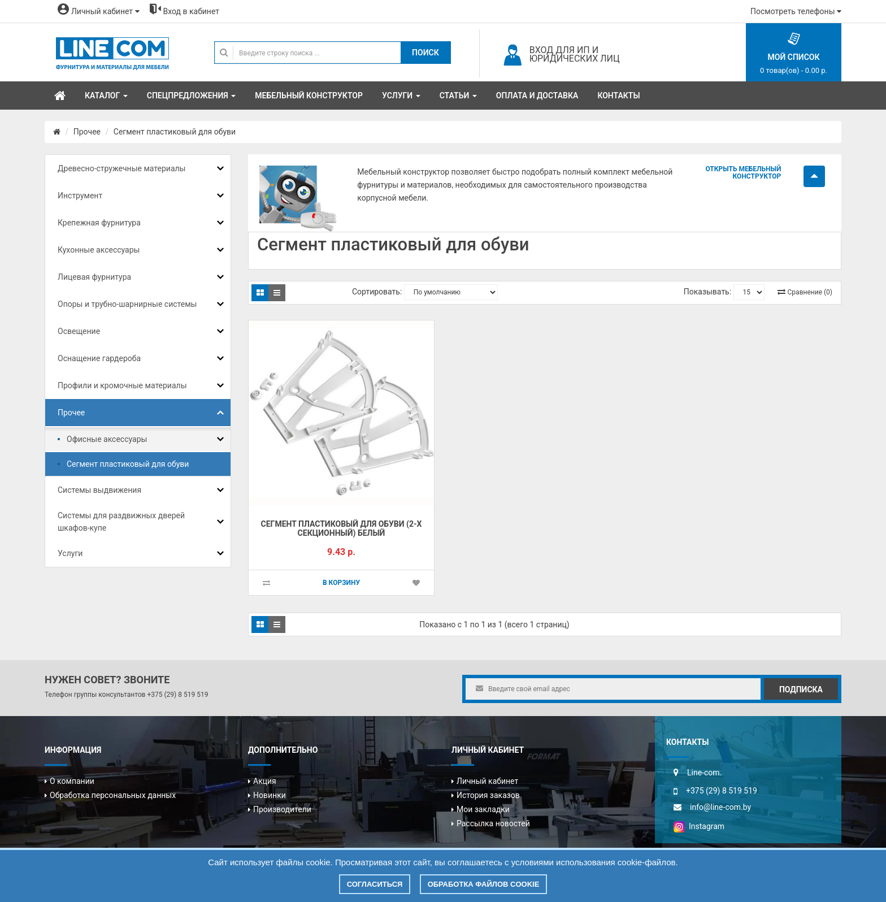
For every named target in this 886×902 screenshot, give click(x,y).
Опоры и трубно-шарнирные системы (127, 304)
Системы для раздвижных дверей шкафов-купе (121, 521)
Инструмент (80, 195)
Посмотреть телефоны (795, 11)
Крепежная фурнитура (99, 222)
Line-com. (704, 772)
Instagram (699, 826)
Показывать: (707, 291)
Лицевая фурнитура (94, 276)
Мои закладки (483, 809)
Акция (264, 781)
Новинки (269, 795)
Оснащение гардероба (99, 358)
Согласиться (375, 884)
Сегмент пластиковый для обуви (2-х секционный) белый (341, 528)
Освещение (79, 331)
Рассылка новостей (493, 823)
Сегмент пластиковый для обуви (175, 131)
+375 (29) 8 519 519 (177, 695)
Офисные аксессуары (107, 439)
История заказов (488, 795)
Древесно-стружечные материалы (121, 168)
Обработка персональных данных (113, 795)
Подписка (801, 689)
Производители (282, 809)
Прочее (87, 131)
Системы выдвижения (99, 490)
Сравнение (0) (810, 292)
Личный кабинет (487, 781)
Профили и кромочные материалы (122, 385)
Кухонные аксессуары (99, 249)
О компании (72, 781)
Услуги (70, 553)
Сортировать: (377, 291)
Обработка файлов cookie (484, 884)
